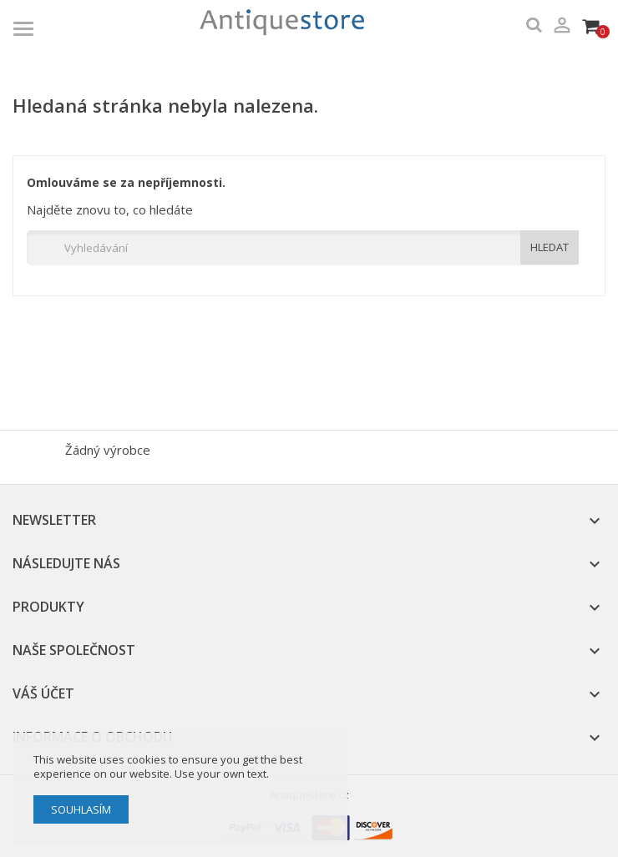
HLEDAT (549, 247)
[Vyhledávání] (303, 247)
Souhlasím (81, 809)
